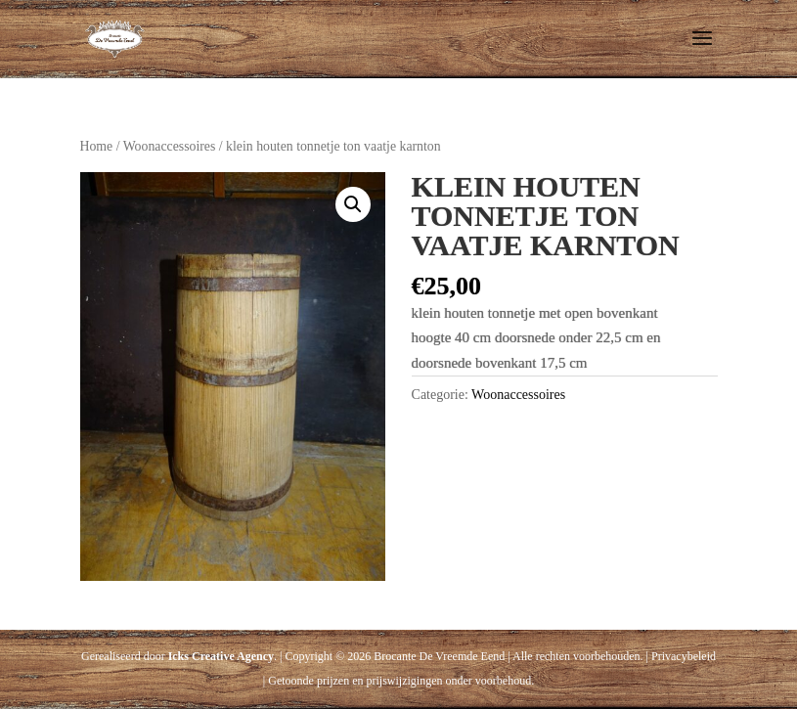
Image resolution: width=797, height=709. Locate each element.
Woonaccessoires (169, 146)
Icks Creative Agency (221, 656)
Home (96, 146)
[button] (353, 204)
